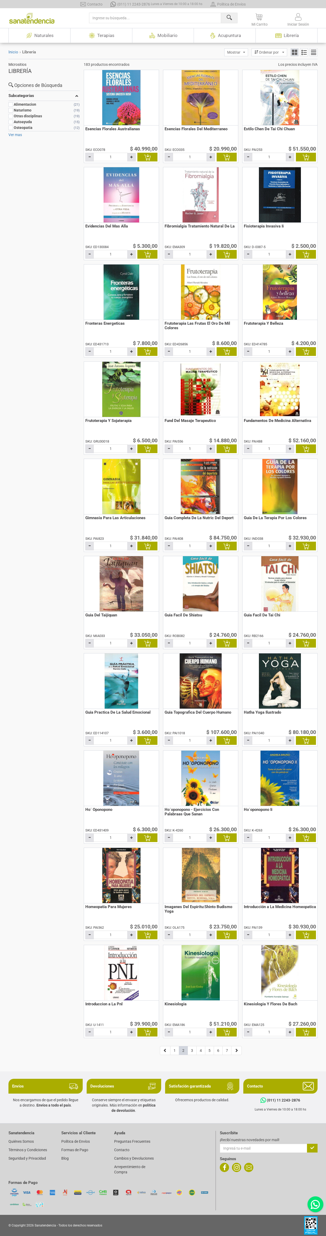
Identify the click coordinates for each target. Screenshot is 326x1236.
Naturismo (22, 110)
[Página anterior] (165, 1050)
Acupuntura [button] (225, 35)
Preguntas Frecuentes (132, 1141)
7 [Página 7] (227, 1050)
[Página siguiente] (236, 1050)
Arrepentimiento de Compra (129, 1169)
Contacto (91, 4)
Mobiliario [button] (163, 35)
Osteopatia (23, 128)
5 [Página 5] (209, 1050)
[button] (259, 19)
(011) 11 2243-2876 (156, 4)
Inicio (13, 52)
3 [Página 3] (192, 1050)
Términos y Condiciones (27, 1150)
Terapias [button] (101, 35)
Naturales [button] (39, 35)
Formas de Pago (74, 1150)
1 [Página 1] (175, 1050)
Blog (65, 1158)
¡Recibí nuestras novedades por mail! (250, 1140)
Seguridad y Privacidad (27, 1158)
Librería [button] (286, 35)
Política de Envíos (228, 4)
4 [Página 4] (201, 1050)
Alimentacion (25, 104)
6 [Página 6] (218, 1050)
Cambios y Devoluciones (134, 1158)
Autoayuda (23, 122)
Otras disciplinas (28, 116)
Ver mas (15, 135)
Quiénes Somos (21, 1141)
